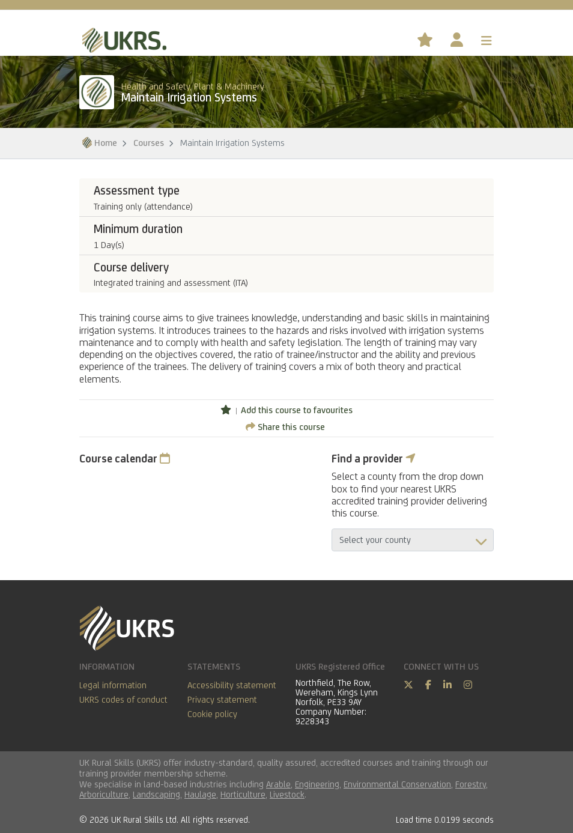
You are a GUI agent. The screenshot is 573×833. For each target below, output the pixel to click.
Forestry (470, 784)
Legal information (113, 685)
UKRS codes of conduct (123, 699)
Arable (278, 784)
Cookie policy (212, 714)
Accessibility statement (231, 685)
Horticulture (242, 794)
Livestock (287, 794)
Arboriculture (104, 794)
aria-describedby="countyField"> (413, 540)
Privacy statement (222, 699)
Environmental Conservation (397, 784)
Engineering (317, 784)
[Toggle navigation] (486, 41)
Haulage (200, 794)
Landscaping (156, 794)
